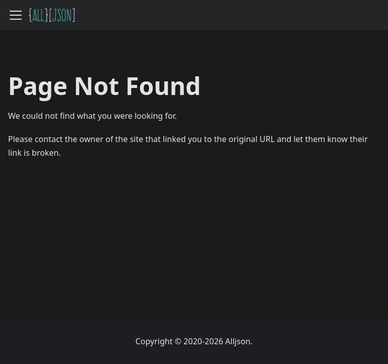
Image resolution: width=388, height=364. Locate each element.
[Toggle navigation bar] (15, 15)
